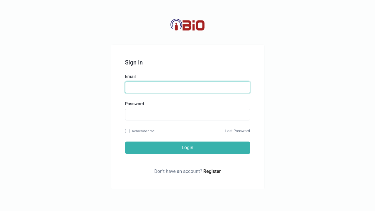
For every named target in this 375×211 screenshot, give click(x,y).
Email (130, 76)
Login (187, 147)
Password (134, 103)
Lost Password (237, 131)
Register (212, 171)
